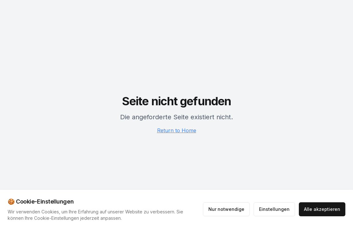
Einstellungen (274, 209)
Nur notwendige (226, 209)
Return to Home (176, 130)
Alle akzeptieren (322, 209)
